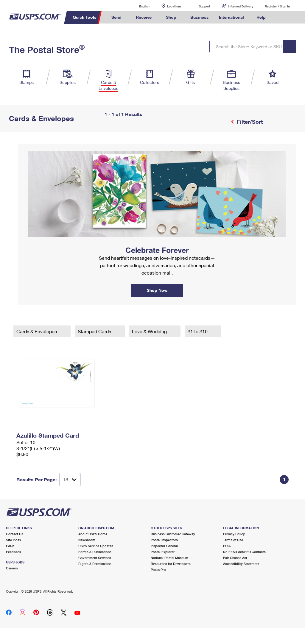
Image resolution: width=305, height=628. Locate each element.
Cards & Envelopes (37, 331)
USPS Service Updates (95, 546)
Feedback (13, 552)
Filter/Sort (249, 121)
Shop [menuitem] (171, 17)
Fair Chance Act (235, 558)
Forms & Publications (94, 552)
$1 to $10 (198, 331)
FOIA (227, 546)
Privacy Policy (234, 534)
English (138, 6)
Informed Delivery (240, 6)
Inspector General (164, 546)
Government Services (94, 558)
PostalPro (158, 569)
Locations (174, 6)
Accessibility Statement (241, 564)
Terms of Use (233, 540)
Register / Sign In (277, 6)
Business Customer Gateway (173, 534)
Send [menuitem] (116, 17)
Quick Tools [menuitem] (85, 17)
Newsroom (86, 540)
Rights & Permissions (94, 564)
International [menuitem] (231, 17)
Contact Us (14, 534)
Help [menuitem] (261, 17)
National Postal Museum (169, 558)
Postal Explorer (163, 552)
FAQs (10, 546)
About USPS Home (92, 534)
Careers (12, 568)
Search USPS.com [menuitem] (280, 17)
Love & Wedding (150, 331)
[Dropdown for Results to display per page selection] (70, 479)
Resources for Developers (171, 564)
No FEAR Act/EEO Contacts (244, 552)
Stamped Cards (95, 331)
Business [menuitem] (199, 17)
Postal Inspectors (164, 540)
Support (204, 6)
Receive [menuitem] (144, 17)
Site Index (13, 540)
